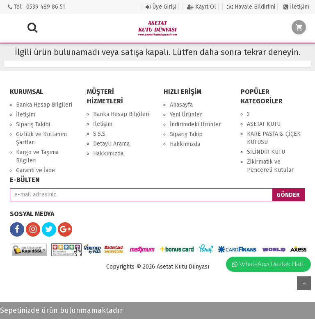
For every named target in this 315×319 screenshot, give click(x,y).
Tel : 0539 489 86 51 (36, 6)
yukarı (304, 283)
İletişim (296, 6)
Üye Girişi (161, 6)
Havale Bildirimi (251, 6)
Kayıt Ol (201, 6)
